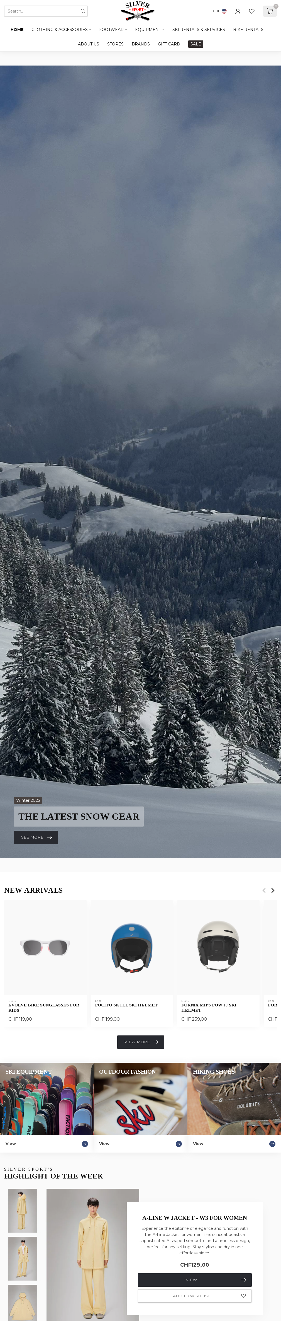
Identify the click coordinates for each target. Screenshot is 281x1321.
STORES (115, 44)
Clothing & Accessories (59, 29)
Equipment (148, 29)
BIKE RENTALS (248, 29)
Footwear (111, 29)
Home (17, 29)
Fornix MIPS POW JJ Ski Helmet (208, 1008)
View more (141, 1042)
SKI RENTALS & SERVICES (198, 29)
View (216, 1280)
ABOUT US (88, 44)
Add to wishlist (209, 1296)
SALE (195, 44)
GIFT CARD (169, 44)
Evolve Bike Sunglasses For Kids (43, 1008)
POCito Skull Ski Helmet (126, 1005)
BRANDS (141, 44)
